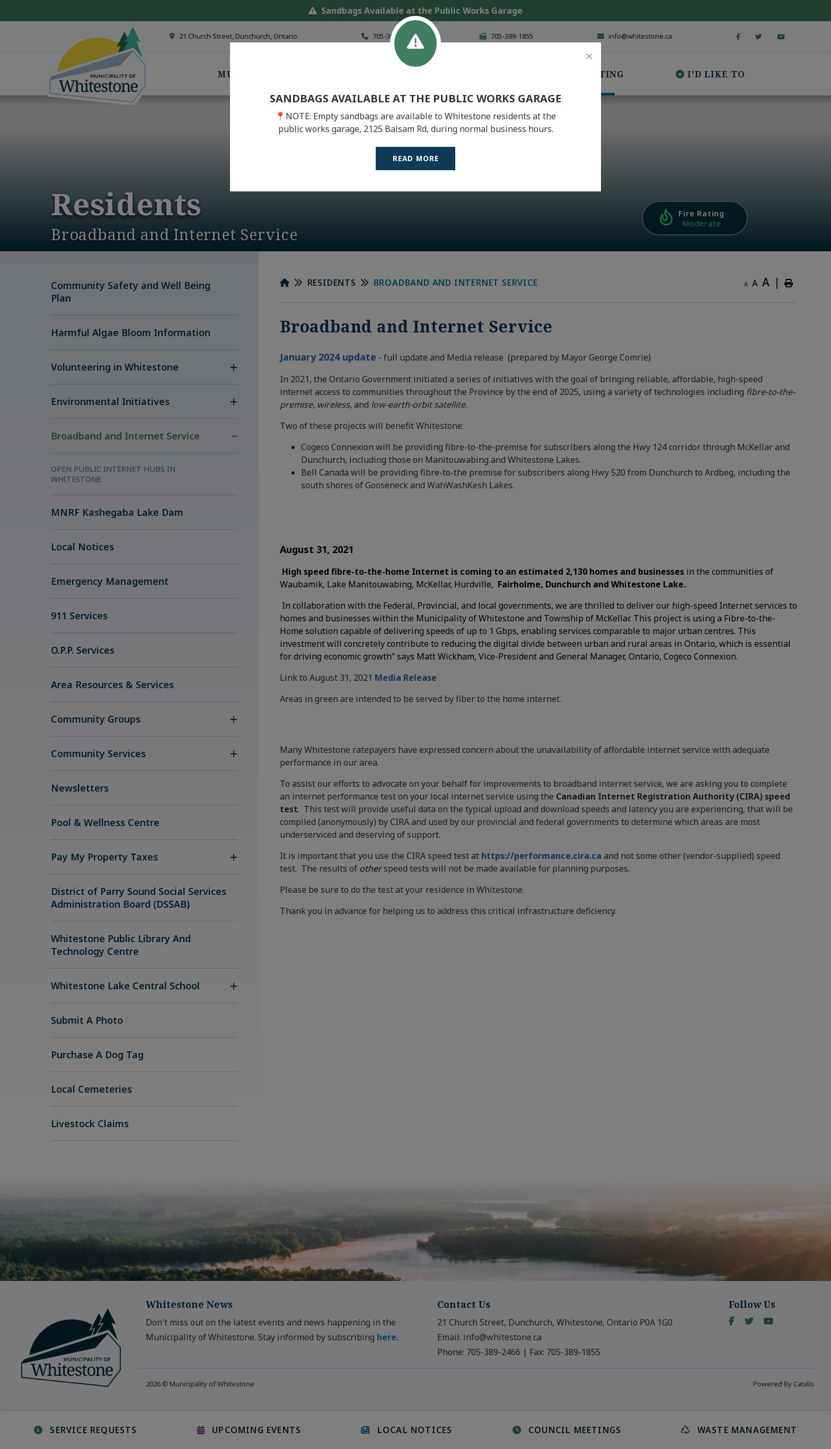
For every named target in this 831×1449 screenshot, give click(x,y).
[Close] (589, 56)
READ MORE (416, 158)
